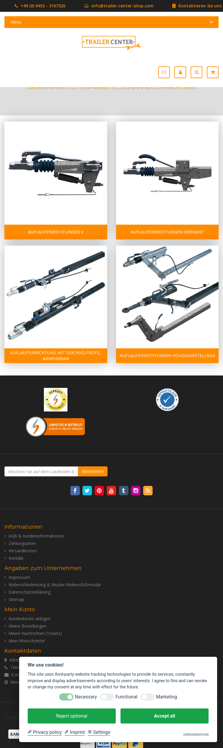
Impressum (19, 577)
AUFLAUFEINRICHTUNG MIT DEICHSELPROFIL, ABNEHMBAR (55, 355)
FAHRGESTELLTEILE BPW (116, 87)
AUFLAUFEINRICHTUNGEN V (55, 232)
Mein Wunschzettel (27, 641)
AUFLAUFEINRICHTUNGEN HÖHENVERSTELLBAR (167, 355)
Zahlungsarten (22, 543)
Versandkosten (23, 550)
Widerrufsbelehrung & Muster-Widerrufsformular (55, 584)
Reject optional (71, 716)
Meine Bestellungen (27, 626)
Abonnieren (93, 471)
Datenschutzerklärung (29, 592)
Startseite (36, 87)
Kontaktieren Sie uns (188, 6)
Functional (126, 697)
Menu (15, 22)
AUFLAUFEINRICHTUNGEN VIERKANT (167, 232)
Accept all (164, 716)
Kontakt (16, 558)
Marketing (166, 697)
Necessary (86, 697)
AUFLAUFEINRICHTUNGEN (170, 87)
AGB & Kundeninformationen (36, 536)
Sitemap (16, 599)
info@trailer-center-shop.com (110, 6)
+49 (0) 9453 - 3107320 (40, 6)
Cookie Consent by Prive (196, 734)
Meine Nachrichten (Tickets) (35, 633)
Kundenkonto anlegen (29, 618)
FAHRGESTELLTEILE (68, 87)
